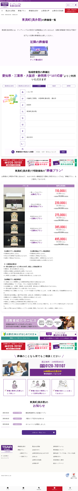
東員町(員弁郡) (8, 14)
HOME (2, 14)
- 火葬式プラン (23, 457)
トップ (7, 488)
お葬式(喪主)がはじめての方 (40, 457)
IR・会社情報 (4, 460)
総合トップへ (71, 5)
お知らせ (34, 460)
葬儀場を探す (33, 11)
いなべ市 (30, 96)
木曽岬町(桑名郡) (44, 103)
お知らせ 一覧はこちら (39, 437)
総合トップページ (58, 467)
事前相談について (58, 454)
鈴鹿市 (29, 109)
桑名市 (54, 103)
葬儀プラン (22, 11)
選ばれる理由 (10, 11)
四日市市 (30, 142)
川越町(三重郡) (32, 103)
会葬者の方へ (57, 460)
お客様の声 (45, 11)
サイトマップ (4, 462)
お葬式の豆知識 (57, 11)
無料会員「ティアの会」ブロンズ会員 (64, 457)
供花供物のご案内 (58, 464)
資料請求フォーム (58, 450)
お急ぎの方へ (36, 454)
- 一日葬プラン (23, 460)
